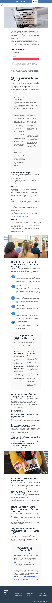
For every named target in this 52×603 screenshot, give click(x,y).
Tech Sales (41, 591)
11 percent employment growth (27, 35)
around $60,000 (18, 405)
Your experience (15, 54)
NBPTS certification (15, 494)
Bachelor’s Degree (18, 593)
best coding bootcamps (20, 216)
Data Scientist (29, 595)
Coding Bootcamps (19, 596)
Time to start (27, 54)
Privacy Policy (45, 601)
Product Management (43, 596)
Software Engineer (30, 591)
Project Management (43, 595)
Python (16, 139)
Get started (35, 1)
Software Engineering (43, 593)
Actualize (26, 214)
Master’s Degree (18, 595)
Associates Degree (18, 591)
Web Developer (30, 593)
